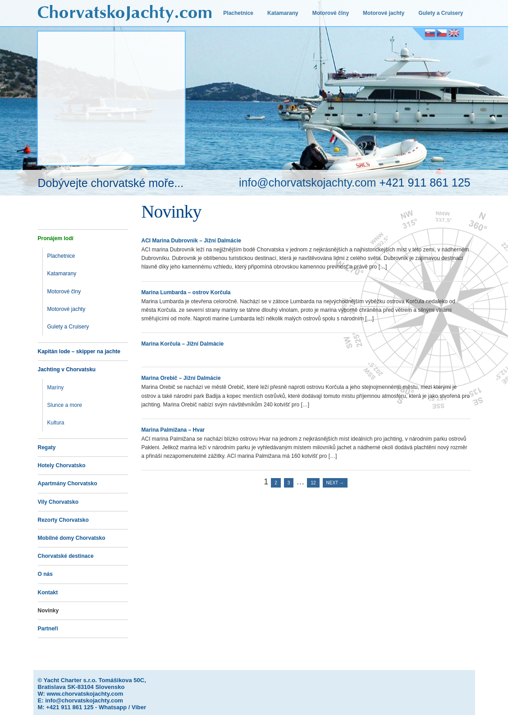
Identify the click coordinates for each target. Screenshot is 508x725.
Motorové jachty (383, 13)
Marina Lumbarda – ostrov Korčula (186, 292)
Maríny (55, 387)
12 (313, 482)
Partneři (48, 628)
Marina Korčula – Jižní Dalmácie (183, 344)
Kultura (55, 422)
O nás (45, 574)
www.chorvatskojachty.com (84, 693)
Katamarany (282, 13)
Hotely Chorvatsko (62, 465)
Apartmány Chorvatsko (67, 483)
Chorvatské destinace (66, 556)
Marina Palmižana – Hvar (173, 430)
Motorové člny (330, 13)
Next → (335, 482)
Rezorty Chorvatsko (63, 520)
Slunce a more (64, 405)
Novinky (48, 610)
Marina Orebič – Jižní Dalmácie (181, 378)
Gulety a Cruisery (440, 13)
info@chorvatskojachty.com (307, 182)
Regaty (47, 447)
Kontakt (48, 592)
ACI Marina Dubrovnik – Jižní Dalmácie (191, 240)
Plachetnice (238, 13)
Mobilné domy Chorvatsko (71, 538)
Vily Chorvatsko (58, 502)
